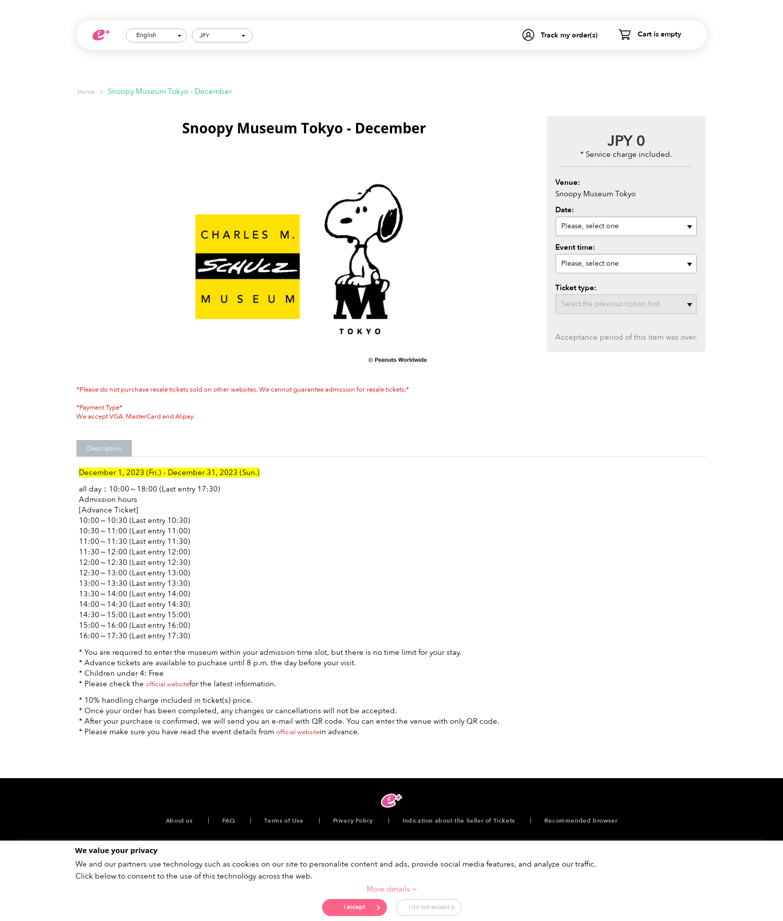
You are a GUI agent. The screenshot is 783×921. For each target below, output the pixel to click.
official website (167, 684)
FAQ (228, 821)
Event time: (575, 247)
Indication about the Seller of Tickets (458, 821)
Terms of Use (283, 821)
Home (86, 91)
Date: (564, 210)
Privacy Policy (353, 821)
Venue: (567, 182)
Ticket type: (576, 288)
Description (104, 448)
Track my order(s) (569, 35)
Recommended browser (580, 821)
